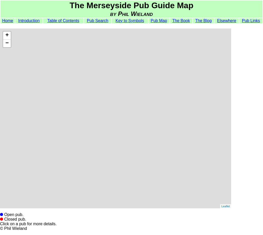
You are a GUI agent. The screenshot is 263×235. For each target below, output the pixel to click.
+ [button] (7, 35)
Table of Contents (63, 20)
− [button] (7, 43)
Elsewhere (226, 20)
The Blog (203, 20)
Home (7, 20)
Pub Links (251, 20)
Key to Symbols (130, 20)
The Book (181, 20)
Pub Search (97, 20)
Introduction (29, 20)
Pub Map (159, 20)
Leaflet (225, 206)
